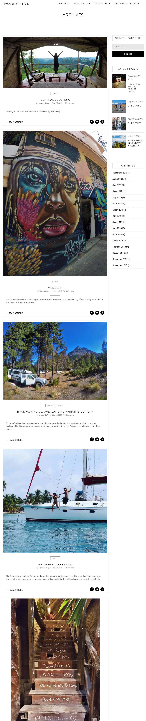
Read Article (16, 122)
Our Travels (82, 4)
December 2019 (119, 173)
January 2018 (118, 253)
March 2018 (117, 240)
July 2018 (117, 216)
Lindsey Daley (43, 103)
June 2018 (117, 222)
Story (55, 282)
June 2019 (117, 191)
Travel (55, 94)
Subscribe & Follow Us (126, 4)
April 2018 (117, 234)
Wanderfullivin (16, 4)
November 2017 (119, 265)
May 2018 (117, 228)
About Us (64, 4)
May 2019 (117, 197)
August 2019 (118, 179)
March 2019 (117, 210)
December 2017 (119, 259)
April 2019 (117, 203)
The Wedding (102, 4)
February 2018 (119, 247)
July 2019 (117, 185)
